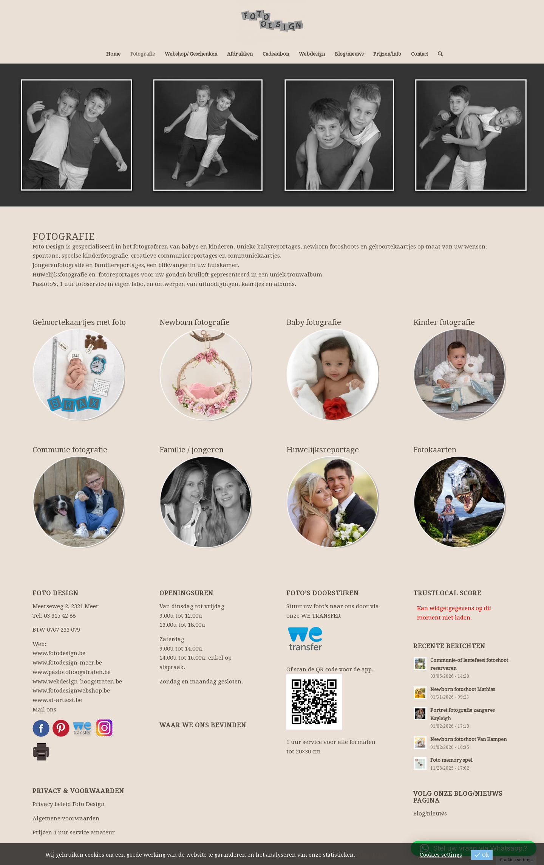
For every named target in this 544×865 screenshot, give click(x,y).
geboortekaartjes (392, 246)
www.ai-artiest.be (57, 700)
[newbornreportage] (205, 374)
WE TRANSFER (321, 615)
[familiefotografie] (205, 502)
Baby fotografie (313, 322)
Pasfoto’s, (45, 284)
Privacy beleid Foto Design (68, 804)
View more (371, 855)
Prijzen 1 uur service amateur (73, 832)
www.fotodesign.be (58, 653)
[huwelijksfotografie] (332, 502)
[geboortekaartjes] (78, 374)
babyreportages (278, 246)
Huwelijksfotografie (59, 274)
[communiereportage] (78, 502)
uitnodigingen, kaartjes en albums (247, 284)
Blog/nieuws (430, 813)
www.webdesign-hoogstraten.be (77, 681)
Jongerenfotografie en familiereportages (88, 265)
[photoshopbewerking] (459, 502)
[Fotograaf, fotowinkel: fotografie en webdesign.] (272, 22)
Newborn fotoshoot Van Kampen (468, 739)
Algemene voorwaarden (65, 818)
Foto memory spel (451, 760)
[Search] (438, 54)
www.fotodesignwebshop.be (71, 690)
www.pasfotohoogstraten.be (71, 672)
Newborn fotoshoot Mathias (462, 689)
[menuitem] (113, 54)
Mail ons (44, 709)
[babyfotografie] (332, 374)
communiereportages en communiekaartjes (219, 255)
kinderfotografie (105, 255)
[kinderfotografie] (459, 374)
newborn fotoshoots (331, 246)
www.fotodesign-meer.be (67, 662)
